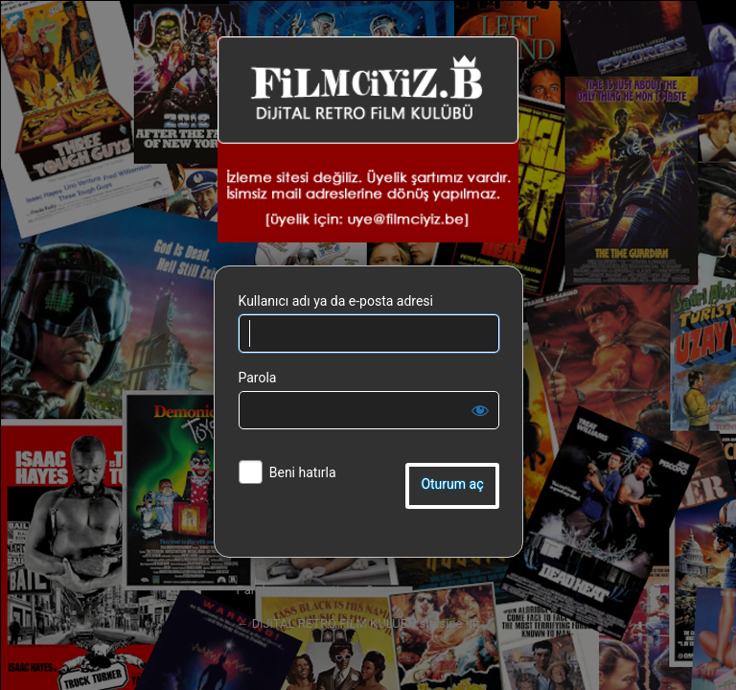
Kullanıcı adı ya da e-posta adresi (336, 301)
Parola (258, 377)
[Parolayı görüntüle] (480, 410)
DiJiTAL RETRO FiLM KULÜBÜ (368, 139)
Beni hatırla (302, 472)
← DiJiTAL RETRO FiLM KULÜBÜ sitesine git (358, 623)
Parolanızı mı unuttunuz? (305, 590)
